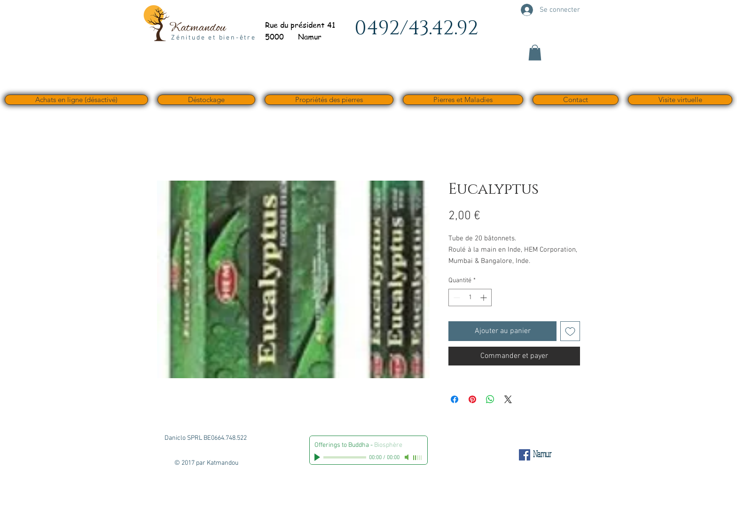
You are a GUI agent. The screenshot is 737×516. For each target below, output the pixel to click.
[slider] (418, 457)
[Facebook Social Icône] (524, 454)
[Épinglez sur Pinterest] (472, 399)
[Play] (318, 457)
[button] (534, 52)
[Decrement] (456, 297)
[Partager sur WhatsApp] (490, 399)
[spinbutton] (470, 297)
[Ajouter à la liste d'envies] (570, 331)
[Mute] (407, 457)
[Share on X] (508, 399)
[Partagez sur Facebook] (454, 399)
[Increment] (484, 297)
